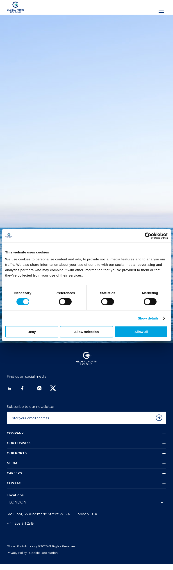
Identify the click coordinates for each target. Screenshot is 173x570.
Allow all (141, 332)
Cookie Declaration (43, 559)
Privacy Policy (17, 559)
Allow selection (86, 332)
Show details (148, 318)
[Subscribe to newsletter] (160, 423)
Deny (31, 332)
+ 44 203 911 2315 (20, 529)
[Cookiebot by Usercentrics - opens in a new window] (148, 235)
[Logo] (15, 7)
